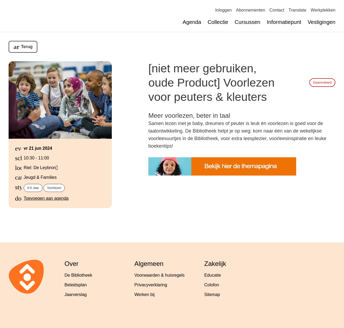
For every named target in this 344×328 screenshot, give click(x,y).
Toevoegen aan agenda (46, 198)
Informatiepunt (284, 22)
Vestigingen (321, 22)
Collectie (217, 22)
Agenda (191, 22)
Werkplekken (323, 10)
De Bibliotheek (78, 275)
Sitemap (212, 294)
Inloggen (223, 10)
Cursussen (247, 22)
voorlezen (54, 188)
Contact (277, 10)
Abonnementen (250, 10)
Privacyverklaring (150, 285)
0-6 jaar (33, 188)
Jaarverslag (75, 294)
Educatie (212, 275)
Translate (297, 10)
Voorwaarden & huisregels (159, 275)
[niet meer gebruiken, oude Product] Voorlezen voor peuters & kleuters (211, 82)
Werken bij (144, 294)
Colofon (211, 285)
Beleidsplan (75, 285)
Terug (27, 46)
